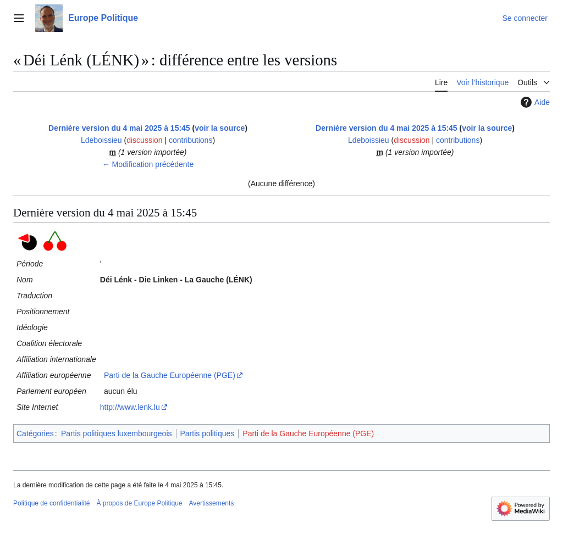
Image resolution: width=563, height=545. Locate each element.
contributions (190, 140)
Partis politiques (207, 433)
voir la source (220, 128)
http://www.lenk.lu (130, 407)
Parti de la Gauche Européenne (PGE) (169, 375)
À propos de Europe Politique (139, 503)
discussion (144, 140)
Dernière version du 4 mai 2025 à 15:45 (119, 128)
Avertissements (211, 503)
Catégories (35, 433)
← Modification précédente (148, 164)
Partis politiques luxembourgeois (116, 433)
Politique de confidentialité (51, 503)
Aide (534, 102)
